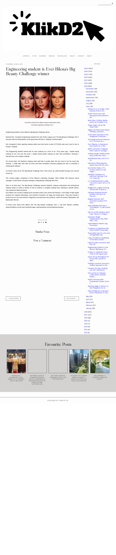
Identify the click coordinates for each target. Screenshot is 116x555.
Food (34, 56)
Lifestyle (26, 56)
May (87, 296)
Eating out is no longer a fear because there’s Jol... (98, 110)
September (90, 97)
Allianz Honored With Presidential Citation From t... (98, 281)
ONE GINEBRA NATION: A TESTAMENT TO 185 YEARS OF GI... (99, 207)
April (88, 299)
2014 (86, 324)
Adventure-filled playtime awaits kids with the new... (98, 164)
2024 (86, 71)
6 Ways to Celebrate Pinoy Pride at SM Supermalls (97, 253)
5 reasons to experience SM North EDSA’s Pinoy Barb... (98, 229)
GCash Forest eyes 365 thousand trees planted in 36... (98, 115)
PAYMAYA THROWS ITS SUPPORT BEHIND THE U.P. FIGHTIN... (97, 176)
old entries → (71, 298)
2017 (86, 315)
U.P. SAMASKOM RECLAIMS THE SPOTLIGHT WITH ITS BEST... (99, 183)
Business (42, 56)
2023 (86, 74)
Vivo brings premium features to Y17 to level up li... (99, 140)
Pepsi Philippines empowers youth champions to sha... (98, 292)
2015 (86, 321)
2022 (86, 77)
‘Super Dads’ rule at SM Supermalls (96, 126)
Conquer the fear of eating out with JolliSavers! (97, 269)
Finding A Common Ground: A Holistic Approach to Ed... (98, 264)
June (88, 106)
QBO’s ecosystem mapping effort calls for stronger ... (98, 150)
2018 (86, 312)
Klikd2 (49, 400)
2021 (86, 80)
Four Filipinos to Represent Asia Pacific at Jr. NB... (98, 145)
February (89, 305)
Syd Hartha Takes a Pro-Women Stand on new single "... (97, 169)
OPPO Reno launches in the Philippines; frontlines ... (98, 135)
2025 (86, 68)
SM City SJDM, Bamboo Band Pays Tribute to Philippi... (98, 213)
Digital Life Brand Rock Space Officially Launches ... (99, 131)
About (89, 56)
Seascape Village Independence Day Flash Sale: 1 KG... (98, 218)
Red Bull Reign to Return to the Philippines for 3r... (98, 287)
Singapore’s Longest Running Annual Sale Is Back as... (98, 188)
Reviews (52, 56)
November (90, 92)
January (89, 308)
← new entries (13, 298)
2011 (86, 332)
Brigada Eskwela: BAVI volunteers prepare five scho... (97, 201)
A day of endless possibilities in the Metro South (98, 239)
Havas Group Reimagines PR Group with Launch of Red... (98, 258)
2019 (86, 86)
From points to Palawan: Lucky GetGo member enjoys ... (97, 275)
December (90, 89)
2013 (86, 327)
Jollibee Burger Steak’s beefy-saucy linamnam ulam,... (99, 154)
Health (72, 56)
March (88, 302)
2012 (86, 329)
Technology (62, 56)
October (89, 95)
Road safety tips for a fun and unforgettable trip (99, 234)
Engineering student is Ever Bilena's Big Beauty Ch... (98, 248)
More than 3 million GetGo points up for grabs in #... (98, 121)
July (87, 103)
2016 (86, 318)
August (89, 100)
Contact (81, 56)
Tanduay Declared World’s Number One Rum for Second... (97, 194)
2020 (86, 83)
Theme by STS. (63, 400)
